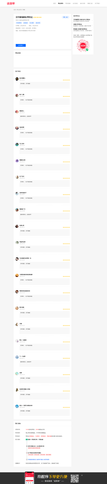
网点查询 (60, 3)
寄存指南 (67, 3)
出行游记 (75, 3)
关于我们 (97, 3)
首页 (54, 3)
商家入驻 (90, 3)
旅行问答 (82, 3)
